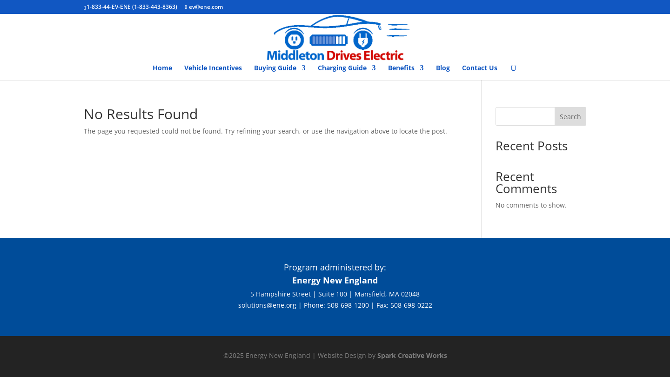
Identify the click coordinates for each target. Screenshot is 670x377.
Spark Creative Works (412, 355)
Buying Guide (275, 68)
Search (570, 116)
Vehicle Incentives (213, 68)
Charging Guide (342, 68)
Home (162, 68)
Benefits (401, 68)
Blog (443, 68)
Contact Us (479, 68)
